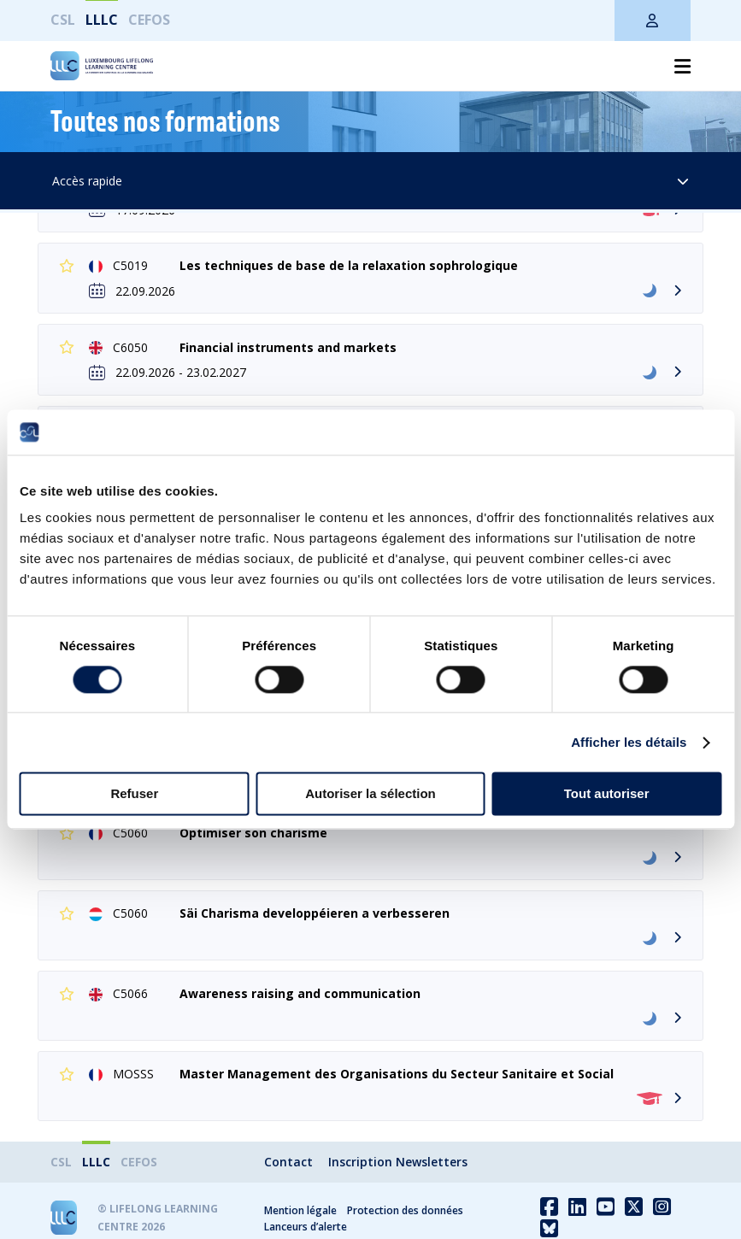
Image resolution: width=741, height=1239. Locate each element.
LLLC (101, 19)
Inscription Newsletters (398, 1162)
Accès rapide (371, 181)
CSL (62, 19)
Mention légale (300, 1210)
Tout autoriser (607, 794)
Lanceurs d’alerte (305, 1226)
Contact (288, 1162)
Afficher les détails (628, 742)
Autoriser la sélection (370, 794)
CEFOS (149, 19)
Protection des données (405, 1210)
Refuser (134, 794)
